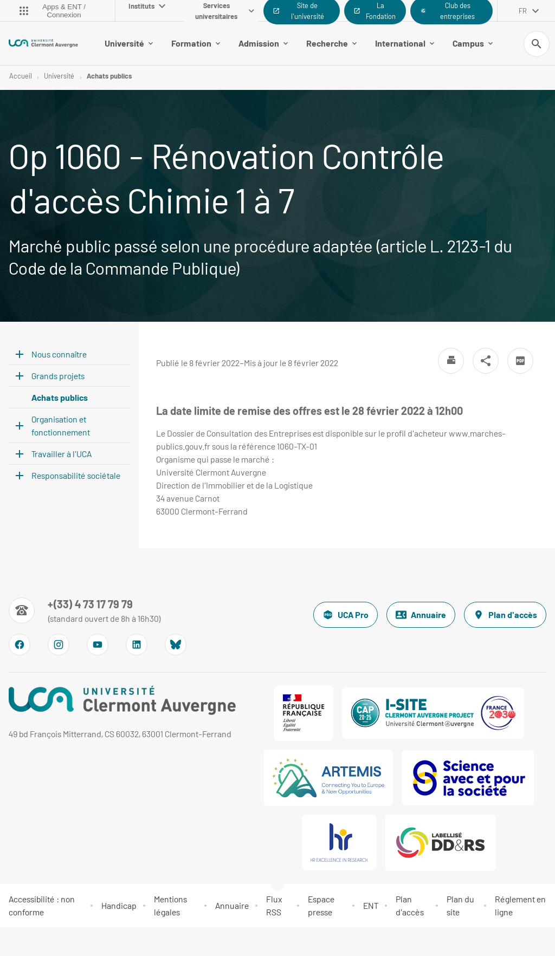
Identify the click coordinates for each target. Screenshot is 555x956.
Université (129, 43)
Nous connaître (59, 354)
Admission (263, 43)
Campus (473, 43)
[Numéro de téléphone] (85, 610)
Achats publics (109, 75)
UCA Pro (345, 614)
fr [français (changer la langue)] (523, 10)
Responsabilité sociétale (75, 475)
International (404, 43)
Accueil (20, 75)
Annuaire (421, 614)
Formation (195, 43)
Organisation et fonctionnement (60, 425)
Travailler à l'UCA (61, 453)
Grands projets (58, 375)
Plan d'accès (505, 614)
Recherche (331, 43)
